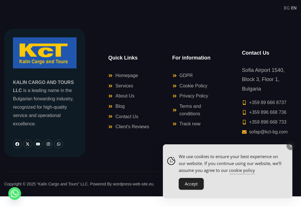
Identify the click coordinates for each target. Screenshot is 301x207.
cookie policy (242, 170)
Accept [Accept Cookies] (191, 184)
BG (287, 8)
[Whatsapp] (14, 193)
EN (294, 8)
